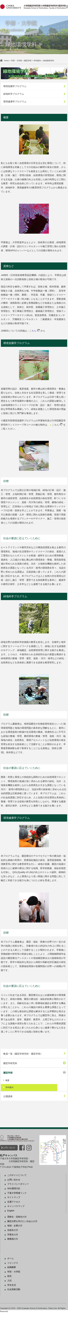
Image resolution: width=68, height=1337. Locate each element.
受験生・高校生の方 (18, 1240)
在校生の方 (14, 1254)
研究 (11, 1300)
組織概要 (13, 1291)
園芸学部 (29, 61)
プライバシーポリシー (19, 1208)
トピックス (14, 1286)
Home (8, 61)
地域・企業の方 (16, 1249)
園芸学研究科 (12, 1087)
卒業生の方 (14, 1258)
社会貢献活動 (15, 1313)
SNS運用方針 (15, 1212)
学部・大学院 (18, 61)
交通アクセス (15, 1225)
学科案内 (39, 61)
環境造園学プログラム (16, 85)
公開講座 (9, 1120)
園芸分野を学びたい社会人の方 (24, 1245)
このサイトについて (18, 1199)
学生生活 (13, 1309)
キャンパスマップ (17, 1230)
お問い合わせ (11, 1171)
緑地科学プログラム (15, 93)
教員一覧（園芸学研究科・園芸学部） (24, 1077)
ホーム (12, 1282)
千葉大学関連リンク (18, 1217)
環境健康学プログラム (16, 101)
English (12, 1234)
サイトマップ (15, 1221)
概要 (9, 1104)
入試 (11, 1304)
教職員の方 (14, 1263)
